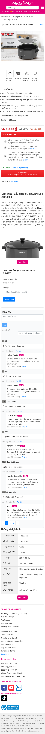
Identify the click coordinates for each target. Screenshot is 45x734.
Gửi (4, 325)
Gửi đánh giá (9, 299)
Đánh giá (6, 288)
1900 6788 (14, 182)
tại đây (32, 149)
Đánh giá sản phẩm (10, 279)
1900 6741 (5, 670)
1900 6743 (14, 670)
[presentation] (2, 49)
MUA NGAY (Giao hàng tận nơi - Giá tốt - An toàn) (22, 174)
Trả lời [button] (18, 351)
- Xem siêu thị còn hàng (19, 168)
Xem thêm (5, 654)
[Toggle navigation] (3, 7)
